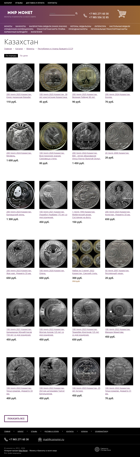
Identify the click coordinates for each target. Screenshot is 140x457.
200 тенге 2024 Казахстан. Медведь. (19, 154)
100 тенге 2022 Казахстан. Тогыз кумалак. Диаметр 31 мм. (118, 391)
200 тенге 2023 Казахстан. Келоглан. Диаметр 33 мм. (117, 213)
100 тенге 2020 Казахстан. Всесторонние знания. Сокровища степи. (52, 156)
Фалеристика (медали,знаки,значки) (48, 26)
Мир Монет (19, 12)
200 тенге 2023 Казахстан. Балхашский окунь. (19, 213)
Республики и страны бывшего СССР (55, 48)
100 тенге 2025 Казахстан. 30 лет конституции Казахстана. (53, 95)
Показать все (16, 418)
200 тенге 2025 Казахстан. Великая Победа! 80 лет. (84, 95)
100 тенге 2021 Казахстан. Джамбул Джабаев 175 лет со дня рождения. (53, 215)
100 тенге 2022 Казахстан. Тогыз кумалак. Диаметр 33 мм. (19, 391)
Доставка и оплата (35, 3)
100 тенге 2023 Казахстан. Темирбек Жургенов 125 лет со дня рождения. (85, 332)
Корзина (84, 431)
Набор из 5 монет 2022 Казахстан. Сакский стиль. (85, 272)
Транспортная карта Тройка (51, 29)
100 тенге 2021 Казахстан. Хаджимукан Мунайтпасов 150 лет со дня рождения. (19, 332)
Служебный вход (101, 431)
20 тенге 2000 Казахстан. (117, 153)
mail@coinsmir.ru (53, 439)
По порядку (11, 55)
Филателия (36, 32)
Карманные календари (15, 32)
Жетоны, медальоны (80, 26)
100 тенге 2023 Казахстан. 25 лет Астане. (86, 389)
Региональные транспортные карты (109, 29)
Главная (8, 48)
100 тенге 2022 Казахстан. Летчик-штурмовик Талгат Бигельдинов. (52, 391)
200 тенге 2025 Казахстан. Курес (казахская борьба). (19, 95)
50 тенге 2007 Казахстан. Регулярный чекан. (117, 272)
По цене (24, 55)
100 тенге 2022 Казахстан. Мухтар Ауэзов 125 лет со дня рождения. (52, 332)
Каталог (8, 3)
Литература (100, 26)
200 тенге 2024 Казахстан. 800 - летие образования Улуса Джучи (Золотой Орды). (86, 156)
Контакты (52, 3)
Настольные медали (119, 26)
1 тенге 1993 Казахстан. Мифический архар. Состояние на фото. (83, 215)
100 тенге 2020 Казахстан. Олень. (52, 272)
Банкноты (21, 26)
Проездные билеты (78, 29)
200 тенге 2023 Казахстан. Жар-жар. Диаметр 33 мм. (19, 272)
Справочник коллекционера (18, 29)
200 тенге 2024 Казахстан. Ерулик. (117, 95)
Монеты (8, 26)
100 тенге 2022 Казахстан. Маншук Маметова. (117, 330)
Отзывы (19, 3)
